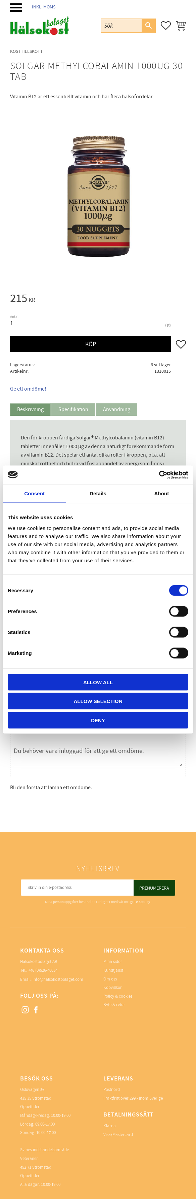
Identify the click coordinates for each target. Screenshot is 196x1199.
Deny (98, 720)
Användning (116, 409)
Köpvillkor (112, 987)
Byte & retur (114, 1004)
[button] (16, 7)
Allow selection (98, 701)
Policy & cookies (117, 996)
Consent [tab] (34, 493)
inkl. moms (43, 7)
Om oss (110, 979)
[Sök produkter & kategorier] (121, 25)
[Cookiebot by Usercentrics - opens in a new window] (159, 474)
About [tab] (161, 493)
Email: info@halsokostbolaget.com (51, 979)
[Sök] (148, 25)
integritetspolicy (137, 901)
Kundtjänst (113, 970)
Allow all (98, 682)
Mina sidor (112, 961)
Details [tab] (98, 493)
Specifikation (73, 409)
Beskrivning (30, 409)
